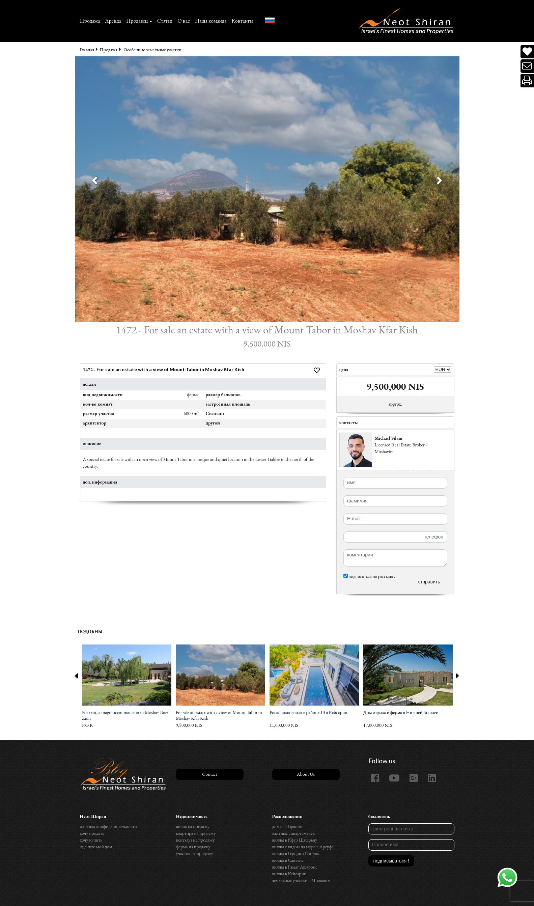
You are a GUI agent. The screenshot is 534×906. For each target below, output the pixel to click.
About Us (306, 774)
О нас (183, 20)
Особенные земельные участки (152, 50)
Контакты (242, 20)
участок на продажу (194, 853)
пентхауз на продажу (195, 840)
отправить (429, 581)
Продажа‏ (90, 20)
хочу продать (92, 833)
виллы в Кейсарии (289, 874)
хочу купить (91, 840)
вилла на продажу (192, 826)
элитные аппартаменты (294, 833)
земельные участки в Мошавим (301, 880)
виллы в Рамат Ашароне (294, 867)
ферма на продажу (193, 847)
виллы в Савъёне (288, 860)
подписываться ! (391, 860)
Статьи (165, 20)
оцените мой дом (96, 847)
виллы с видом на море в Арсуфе (303, 847)
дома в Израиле (287, 826)
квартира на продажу (196, 833)
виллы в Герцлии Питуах (295, 853)
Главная (87, 50)
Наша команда (210, 20)
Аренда (113, 20)
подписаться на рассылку (369, 576)
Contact (209, 774)
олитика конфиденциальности (108, 826)
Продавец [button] (137, 20)
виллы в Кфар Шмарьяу (294, 840)
